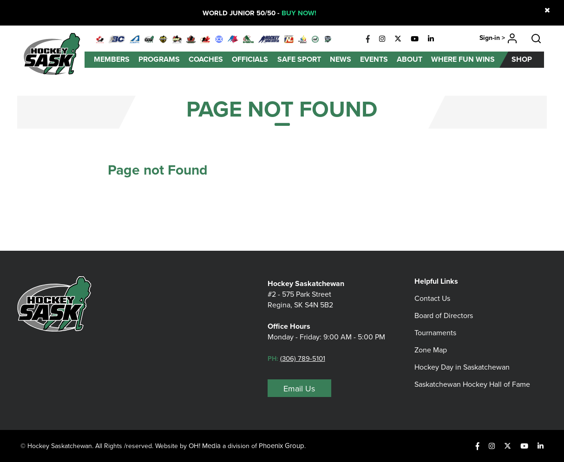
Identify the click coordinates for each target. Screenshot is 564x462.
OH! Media (205, 446)
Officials (250, 59)
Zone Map (430, 350)
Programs (159, 59)
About (409, 59)
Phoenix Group (281, 446)
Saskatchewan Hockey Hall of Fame (472, 384)
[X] (397, 39)
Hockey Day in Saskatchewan (462, 367)
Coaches (206, 59)
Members (112, 59)
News (340, 59)
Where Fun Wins (463, 59)
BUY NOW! (299, 13)
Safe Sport (299, 59)
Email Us (299, 389)
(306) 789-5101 (302, 358)
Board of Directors (443, 315)
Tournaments (435, 332)
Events (374, 59)
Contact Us (432, 298)
